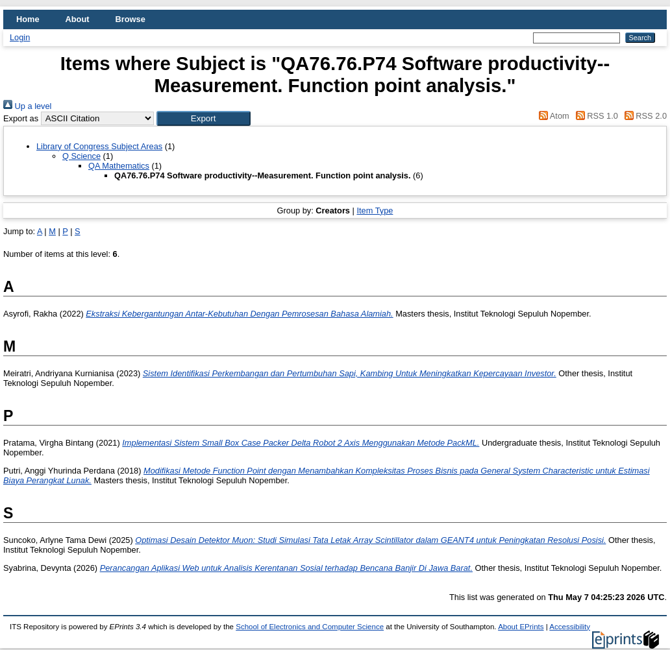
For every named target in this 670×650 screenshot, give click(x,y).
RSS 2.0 (643, 116)
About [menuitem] (78, 19)
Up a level (27, 106)
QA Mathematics (118, 166)
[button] (203, 118)
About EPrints (520, 627)
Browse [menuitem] (130, 19)
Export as (20, 118)
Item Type (374, 210)
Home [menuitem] (28, 19)
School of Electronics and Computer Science (310, 627)
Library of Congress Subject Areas (99, 146)
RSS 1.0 (594, 116)
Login (20, 37)
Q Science (81, 156)
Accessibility (569, 627)
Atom (552, 116)
